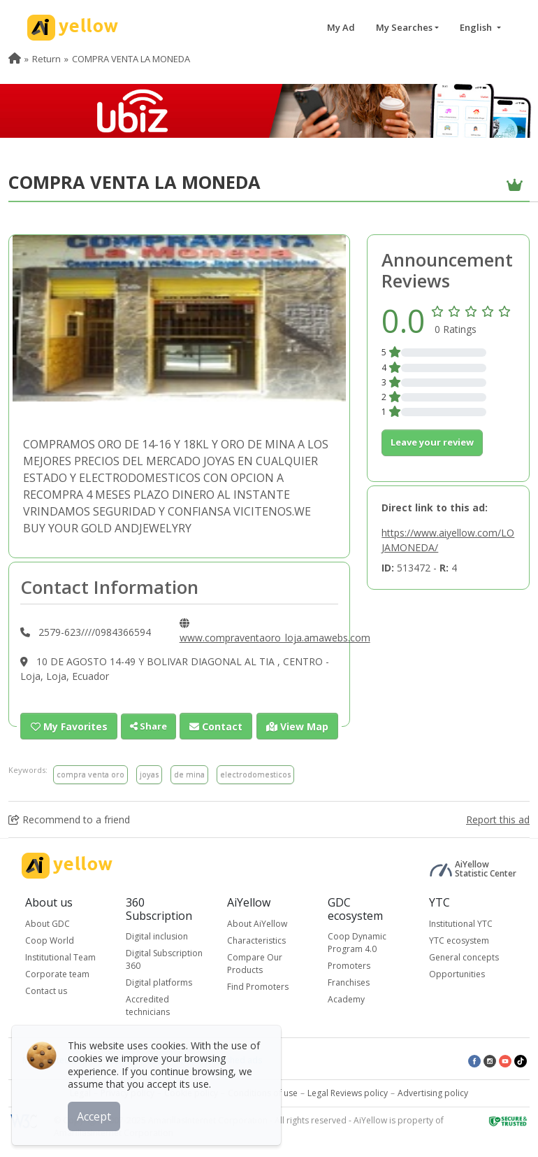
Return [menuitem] (46, 58)
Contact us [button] (46, 990)
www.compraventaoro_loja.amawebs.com (275, 637)
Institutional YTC (461, 923)
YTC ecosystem (459, 940)
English (477, 27)
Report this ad (498, 818)
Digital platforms (159, 982)
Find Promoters (258, 986)
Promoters (349, 966)
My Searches (404, 27)
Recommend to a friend (69, 818)
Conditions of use (263, 1093)
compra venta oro (90, 774)
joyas (149, 774)
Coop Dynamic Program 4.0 (357, 942)
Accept (96, 1114)
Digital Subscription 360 (164, 959)
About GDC (47, 923)
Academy (346, 999)
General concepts (464, 957)
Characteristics (256, 940)
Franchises (349, 982)
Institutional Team (60, 957)
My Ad (341, 27)
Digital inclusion (157, 936)
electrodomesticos (255, 774)
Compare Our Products (254, 963)
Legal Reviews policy (347, 1093)
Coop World (49, 940)
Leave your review (432, 442)
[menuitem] (14, 58)
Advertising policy (433, 1093)
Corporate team (57, 973)
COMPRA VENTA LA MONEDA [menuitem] (131, 58)
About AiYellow (257, 923)
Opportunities (457, 973)
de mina (189, 774)
